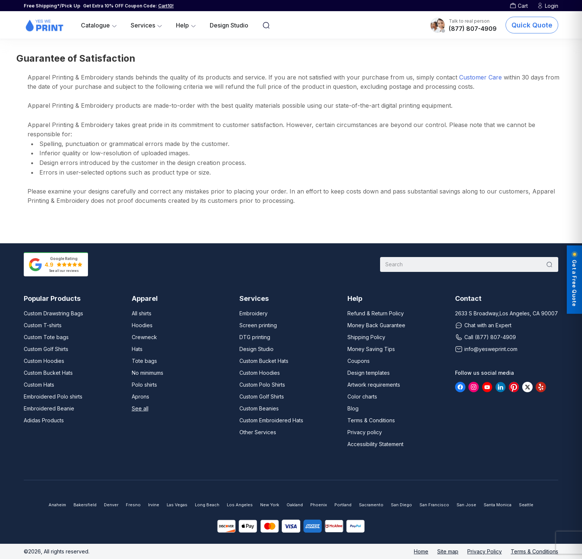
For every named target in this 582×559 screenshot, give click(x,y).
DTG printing (254, 337)
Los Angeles (240, 504)
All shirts (141, 313)
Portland (343, 504)
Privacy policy (364, 432)
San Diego (401, 504)
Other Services (257, 432)
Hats (137, 349)
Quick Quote (531, 25)
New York (269, 504)
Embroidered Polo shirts (53, 396)
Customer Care (480, 77)
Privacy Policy (484, 551)
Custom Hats (39, 384)
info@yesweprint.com (486, 349)
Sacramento (371, 504)
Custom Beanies (259, 408)
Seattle (526, 504)
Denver (111, 504)
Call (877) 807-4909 (485, 337)
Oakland (295, 504)
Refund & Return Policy (375, 313)
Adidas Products (44, 420)
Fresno (133, 504)
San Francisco (434, 504)
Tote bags (144, 361)
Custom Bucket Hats (48, 373)
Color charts (362, 396)
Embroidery (253, 313)
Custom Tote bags (46, 337)
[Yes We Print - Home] (44, 25)
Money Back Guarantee (376, 325)
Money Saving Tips (371, 349)
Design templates (368, 373)
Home (421, 551)
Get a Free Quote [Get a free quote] (574, 279)
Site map (447, 551)
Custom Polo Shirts (262, 384)
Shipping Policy (366, 337)
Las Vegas (177, 504)
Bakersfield (85, 504)
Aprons (140, 396)
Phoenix (318, 504)
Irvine (153, 504)
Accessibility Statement (375, 444)
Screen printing (258, 325)
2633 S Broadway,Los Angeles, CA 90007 (506, 313)
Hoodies (142, 325)
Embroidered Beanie (49, 408)
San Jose (466, 504)
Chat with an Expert (483, 325)
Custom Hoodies (44, 361)
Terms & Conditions (371, 420)
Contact (468, 299)
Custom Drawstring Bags (53, 313)
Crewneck (144, 337)
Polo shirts (144, 384)
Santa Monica (497, 504)
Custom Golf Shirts (46, 349)
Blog (353, 408)
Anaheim (57, 504)
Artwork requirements (373, 384)
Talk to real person (469, 21)
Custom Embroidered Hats (271, 420)
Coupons (358, 361)
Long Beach (207, 504)
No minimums (147, 373)
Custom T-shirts (43, 325)
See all (140, 408)
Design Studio (229, 25)
